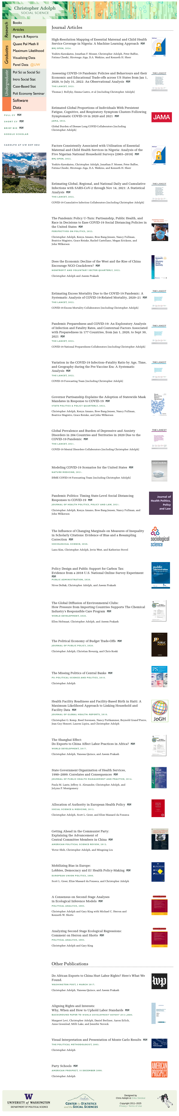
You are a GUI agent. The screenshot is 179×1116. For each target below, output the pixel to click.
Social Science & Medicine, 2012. (73, 809)
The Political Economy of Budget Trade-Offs (84, 641)
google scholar (16, 134)
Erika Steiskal (138, 1098)
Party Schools (62, 1066)
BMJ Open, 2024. (61, 48)
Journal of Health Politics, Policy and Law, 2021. (85, 504)
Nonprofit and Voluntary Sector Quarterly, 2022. (86, 270)
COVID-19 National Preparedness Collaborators (79, 347)
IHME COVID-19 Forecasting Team (72, 478)
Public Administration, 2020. (71, 580)
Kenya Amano (85, 237)
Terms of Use (135, 1106)
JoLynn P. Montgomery (65, 788)
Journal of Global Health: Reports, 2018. (80, 714)
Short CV (11, 122)
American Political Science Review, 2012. (79, 844)
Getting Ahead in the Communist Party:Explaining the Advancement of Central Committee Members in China (80, 836)
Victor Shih (58, 850)
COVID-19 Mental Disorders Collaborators (76, 449)
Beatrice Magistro (62, 240)
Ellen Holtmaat (60, 621)
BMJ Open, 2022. (61, 159)
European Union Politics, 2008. (73, 876)
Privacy (123, 1106)
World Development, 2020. (69, 616)
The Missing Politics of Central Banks (79, 673)
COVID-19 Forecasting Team (68, 381)
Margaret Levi (60, 1020)
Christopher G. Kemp (64, 720)
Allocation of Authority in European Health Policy (89, 804)
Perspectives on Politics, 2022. (72, 231)
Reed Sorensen (86, 720)
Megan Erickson (122, 240)
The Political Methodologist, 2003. (75, 1044)
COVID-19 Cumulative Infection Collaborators (79, 202)
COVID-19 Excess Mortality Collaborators (76, 308)
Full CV (9, 115)
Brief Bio (10, 128)
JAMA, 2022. (59, 121)
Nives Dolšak (59, 585)
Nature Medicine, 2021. (67, 472)
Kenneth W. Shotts (62, 915)
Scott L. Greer (85, 815)
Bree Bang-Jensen (105, 237)
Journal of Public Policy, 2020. (73, 646)
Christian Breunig (87, 651)
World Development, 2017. (69, 749)
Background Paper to (92, 1015)
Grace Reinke (81, 240)
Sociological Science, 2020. (70, 544)
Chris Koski (111, 651)
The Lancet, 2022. (63, 197)
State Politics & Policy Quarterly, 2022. (79, 406)
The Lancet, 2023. (63, 86)
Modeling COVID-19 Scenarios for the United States (90, 467)
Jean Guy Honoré (61, 724)
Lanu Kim (57, 550)
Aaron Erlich (121, 1020)
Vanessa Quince (86, 754)
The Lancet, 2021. (63, 444)
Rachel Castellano (100, 240)
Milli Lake (77, 1024)
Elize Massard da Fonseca (114, 815)
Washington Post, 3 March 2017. (73, 984)
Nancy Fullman (125, 237)
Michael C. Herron (111, 911)
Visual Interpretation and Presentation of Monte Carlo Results (97, 1039)
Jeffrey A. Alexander (82, 785)
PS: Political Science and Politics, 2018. (79, 678)
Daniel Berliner (103, 1020)
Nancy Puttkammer (108, 720)
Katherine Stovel (118, 550)
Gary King (87, 911)
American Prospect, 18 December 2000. (77, 1070)
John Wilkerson (61, 244)
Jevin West (96, 550)
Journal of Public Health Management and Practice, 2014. (92, 779)
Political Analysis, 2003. (68, 906)
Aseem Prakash (90, 276)
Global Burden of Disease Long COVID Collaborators (82, 126)
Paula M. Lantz (60, 785)
